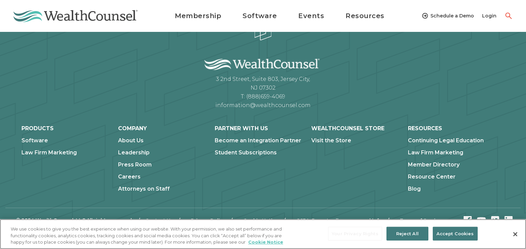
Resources (365, 16)
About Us (131, 140)
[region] (263, 234)
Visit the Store (331, 140)
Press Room (135, 164)
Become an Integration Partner (258, 140)
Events (311, 16)
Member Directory (434, 164)
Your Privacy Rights (355, 233)
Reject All (407, 233)
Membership (198, 16)
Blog (414, 189)
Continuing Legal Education (446, 140)
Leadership (134, 152)
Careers (129, 177)
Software (260, 16)
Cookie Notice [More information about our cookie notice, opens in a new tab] (265, 242)
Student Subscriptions (246, 152)
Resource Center (432, 177)
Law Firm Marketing (49, 152)
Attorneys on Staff (144, 189)
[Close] (515, 234)
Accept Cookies (455, 233)
